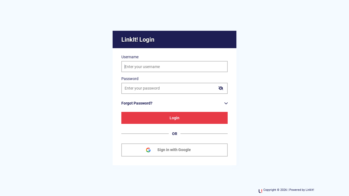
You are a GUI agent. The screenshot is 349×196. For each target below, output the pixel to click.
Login (174, 118)
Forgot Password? (136, 103)
